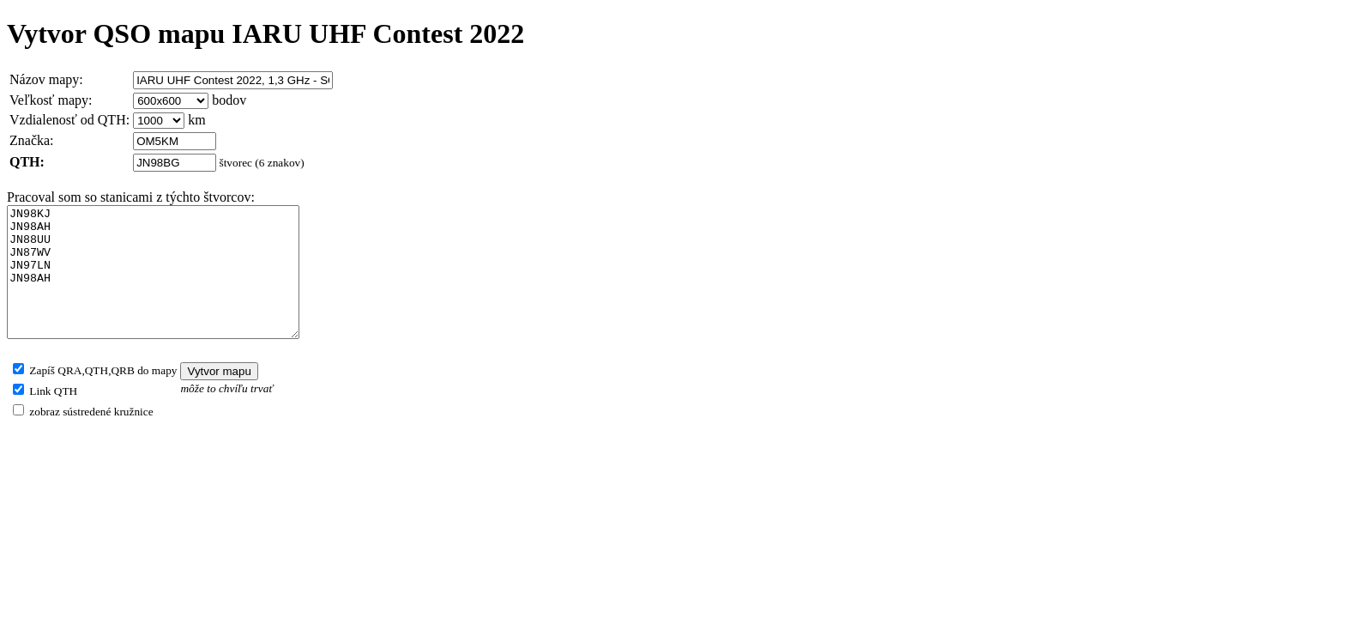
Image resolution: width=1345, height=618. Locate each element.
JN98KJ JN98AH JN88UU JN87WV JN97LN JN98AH (170, 285)
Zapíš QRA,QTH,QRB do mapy (102, 396)
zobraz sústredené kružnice (90, 437)
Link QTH (52, 416)
